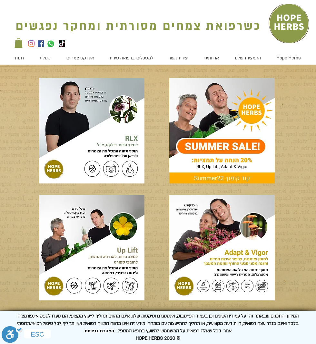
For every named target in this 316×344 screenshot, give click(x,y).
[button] (19, 43)
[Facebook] (41, 43)
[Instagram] (31, 43)
